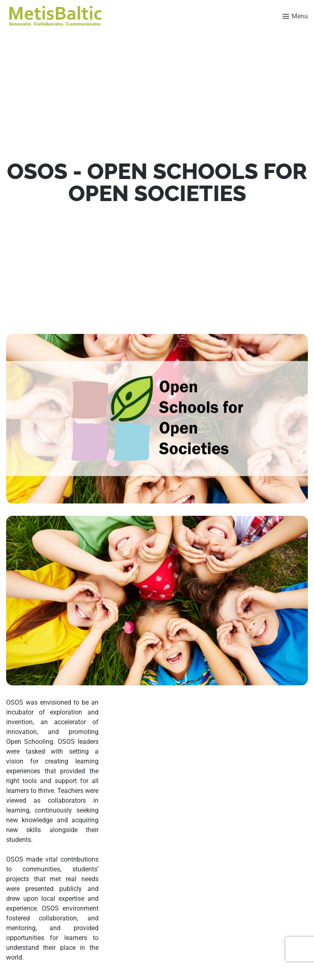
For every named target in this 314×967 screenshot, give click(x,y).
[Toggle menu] (295, 16)
